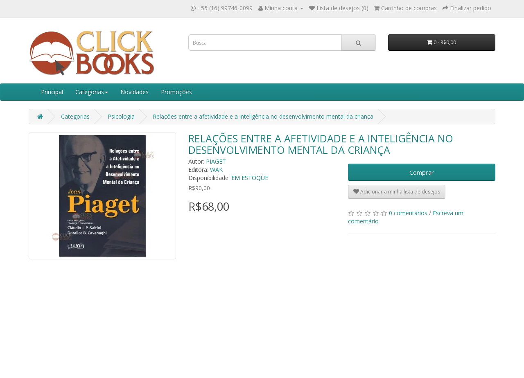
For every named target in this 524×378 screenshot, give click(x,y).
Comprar (421, 172)
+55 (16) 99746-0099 (225, 8)
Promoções (176, 92)
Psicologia (121, 116)
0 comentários (408, 213)
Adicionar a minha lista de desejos (396, 191)
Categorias (91, 92)
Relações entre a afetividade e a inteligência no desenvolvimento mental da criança (263, 116)
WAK (216, 169)
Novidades (134, 92)
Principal (52, 92)
